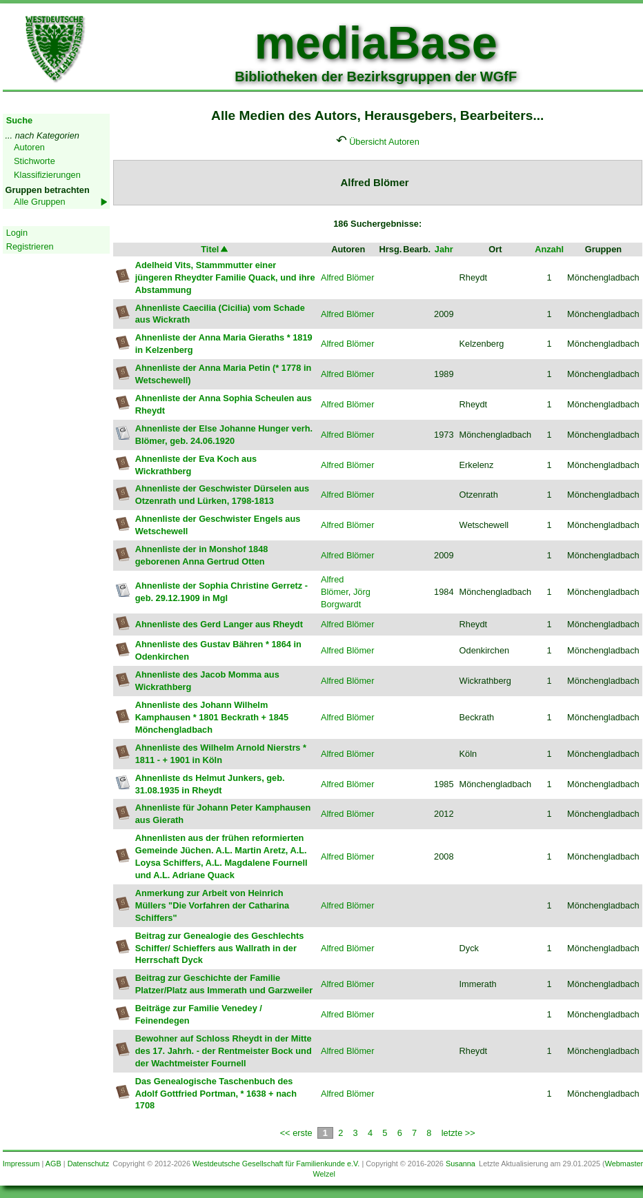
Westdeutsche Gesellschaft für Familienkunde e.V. (275, 1163)
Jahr (444, 249)
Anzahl (549, 249)
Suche (19, 120)
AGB (53, 1163)
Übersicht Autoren (384, 141)
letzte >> (458, 1133)
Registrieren (30, 246)
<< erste (296, 1133)
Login (17, 232)
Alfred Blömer (348, 277)
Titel (215, 249)
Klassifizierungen (47, 175)
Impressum (21, 1163)
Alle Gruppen (40, 201)
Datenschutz (88, 1163)
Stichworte (34, 161)
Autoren (29, 147)
